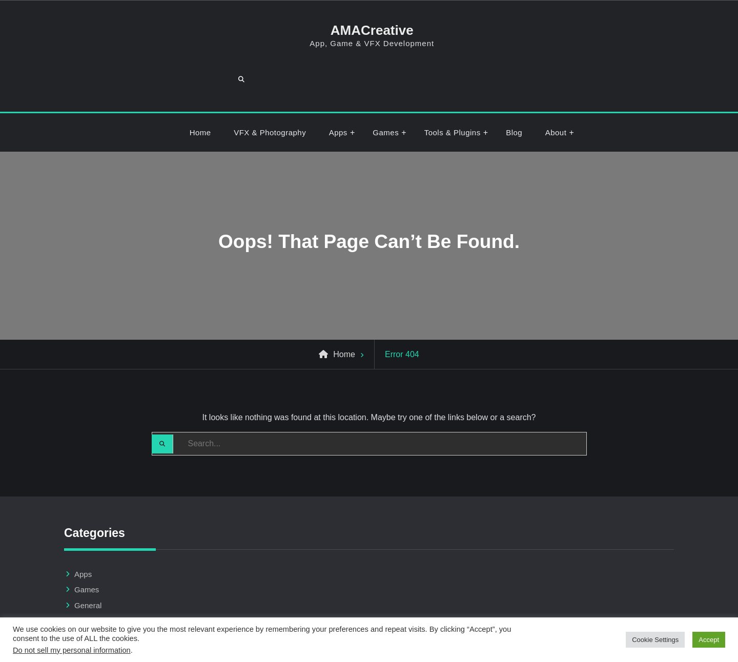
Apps (338, 94)
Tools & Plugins (452, 94)
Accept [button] (709, 640)
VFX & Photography (270, 94)
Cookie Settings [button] (655, 640)
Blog (514, 94)
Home (200, 94)
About (556, 94)
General (87, 567)
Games (386, 94)
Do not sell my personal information (72, 650)
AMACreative (369, 30)
